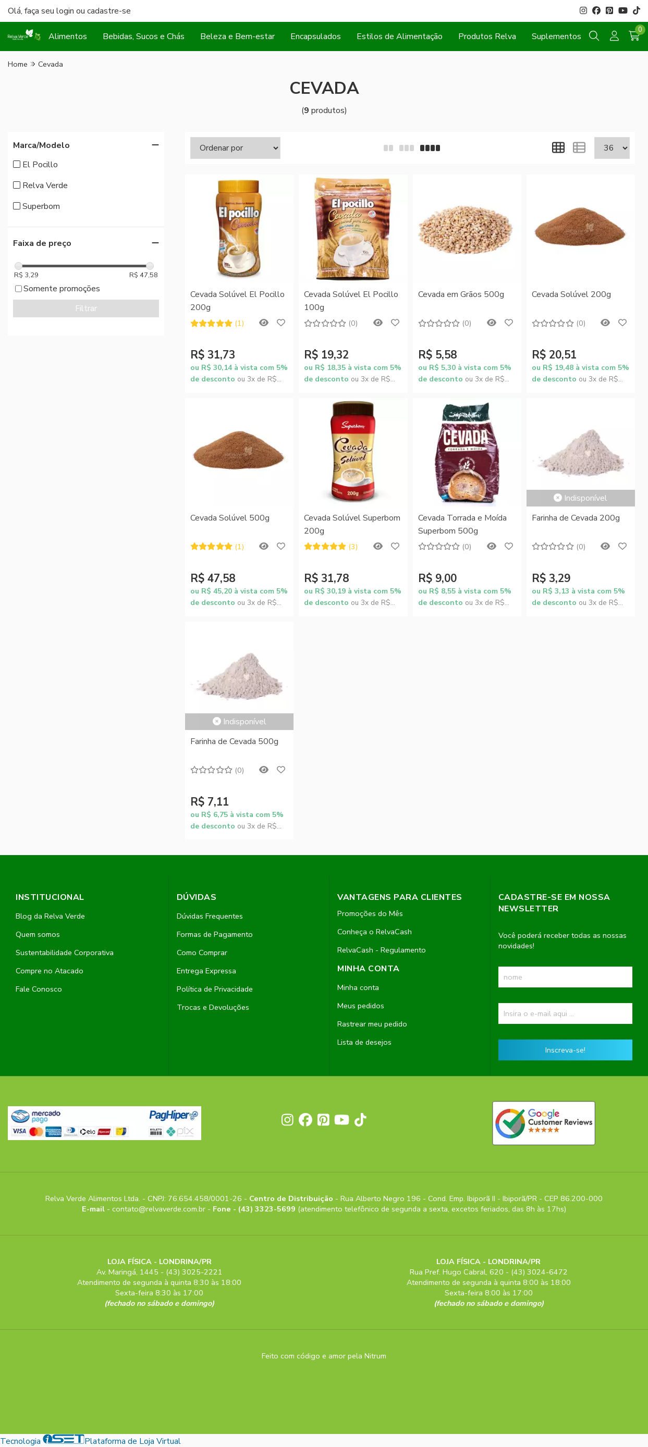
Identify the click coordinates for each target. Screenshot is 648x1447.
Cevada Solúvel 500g (230, 518)
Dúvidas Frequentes (210, 916)
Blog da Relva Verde (50, 916)
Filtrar (86, 308)
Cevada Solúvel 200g (571, 294)
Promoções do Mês (370, 913)
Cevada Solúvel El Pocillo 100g (351, 301)
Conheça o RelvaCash (374, 931)
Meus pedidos (360, 1005)
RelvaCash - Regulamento (381, 950)
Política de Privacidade (215, 989)
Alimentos (67, 36)
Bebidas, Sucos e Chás (144, 36)
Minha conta (358, 987)
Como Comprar (202, 952)
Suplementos (556, 36)
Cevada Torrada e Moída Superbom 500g (462, 524)
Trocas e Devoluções (213, 1007)
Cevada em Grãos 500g (461, 294)
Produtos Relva (487, 36)
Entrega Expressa (206, 971)
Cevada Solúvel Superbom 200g (352, 524)
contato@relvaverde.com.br (159, 1209)
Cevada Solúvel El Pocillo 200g (237, 301)
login (66, 11)
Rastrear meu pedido (372, 1024)
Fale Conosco (39, 989)
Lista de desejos (364, 1042)
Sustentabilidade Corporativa (65, 952)
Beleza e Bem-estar (237, 36)
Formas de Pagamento (215, 934)
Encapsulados (315, 36)
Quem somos (38, 934)
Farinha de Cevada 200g (576, 518)
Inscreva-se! (565, 1050)
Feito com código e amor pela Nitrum (324, 1356)
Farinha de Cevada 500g (234, 741)
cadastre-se (109, 11)
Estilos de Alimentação (400, 36)
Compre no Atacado (49, 971)
